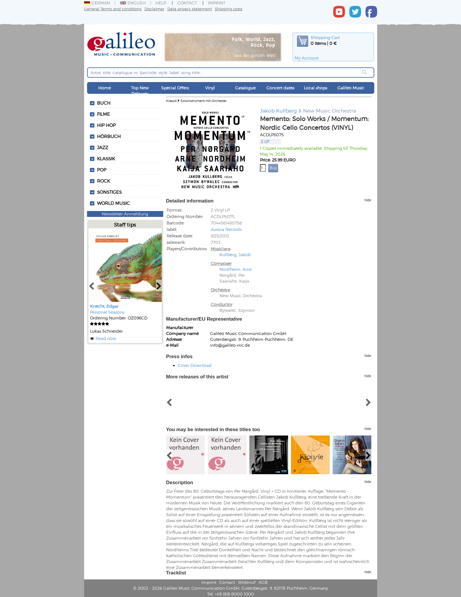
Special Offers (175, 87)
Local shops (315, 87)
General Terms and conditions (113, 8)
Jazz (102, 147)
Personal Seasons (107, 311)
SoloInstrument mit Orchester (204, 101)
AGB (263, 582)
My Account (307, 57)
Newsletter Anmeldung (125, 213)
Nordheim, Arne (236, 269)
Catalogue (245, 87)
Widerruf (247, 582)
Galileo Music (350, 87)
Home (104, 87)
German (97, 2)
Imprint (216, 2)
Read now (106, 338)
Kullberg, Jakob (235, 254)
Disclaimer (154, 8)
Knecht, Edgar (104, 306)
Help (161, 2)
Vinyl (210, 87)
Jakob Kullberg (278, 110)
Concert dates (280, 87)
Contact (187, 2)
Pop (101, 169)
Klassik (171, 101)
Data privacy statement (189, 8)
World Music (113, 203)
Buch (103, 103)
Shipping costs (228, 8)
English (133, 2)
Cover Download (195, 365)
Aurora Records (226, 229)
